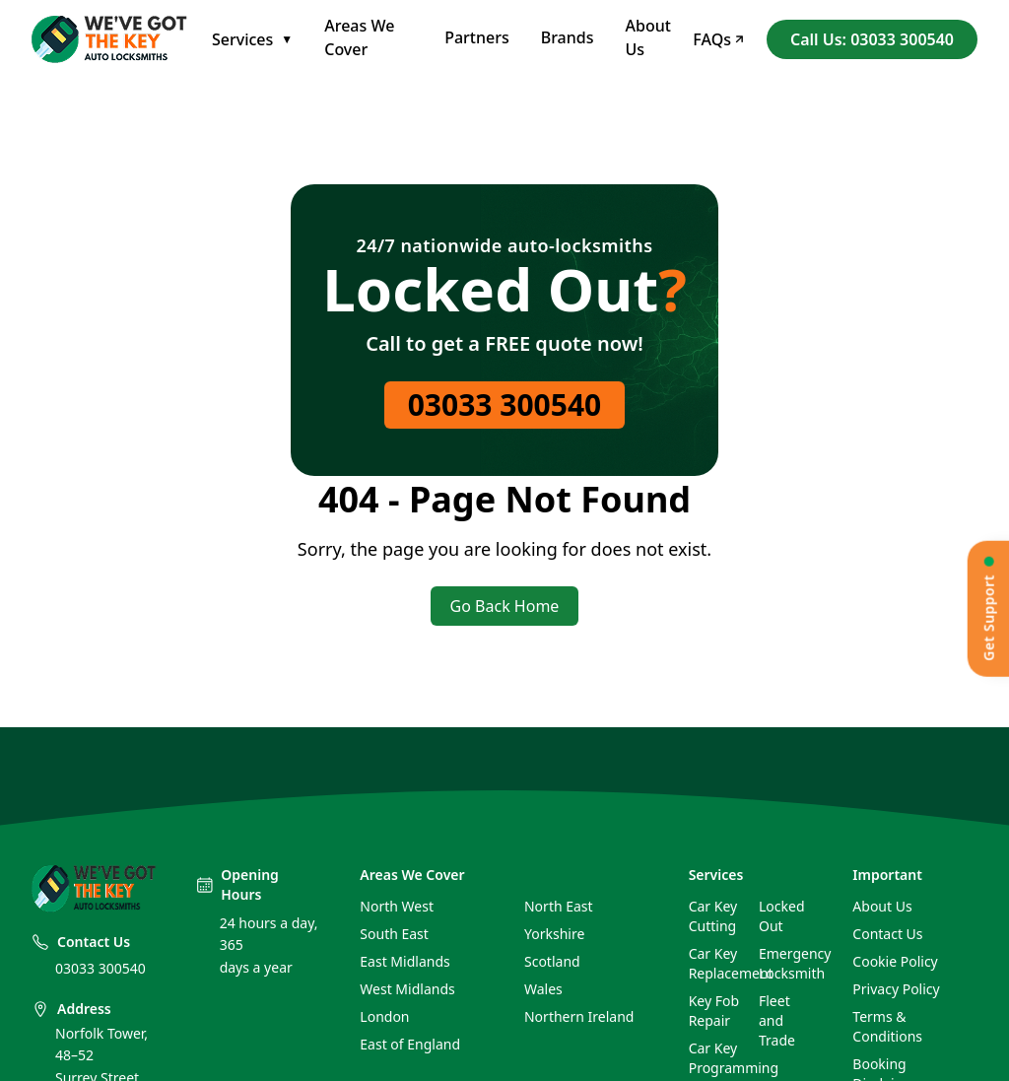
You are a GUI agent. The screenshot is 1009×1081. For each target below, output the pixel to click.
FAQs (718, 39)
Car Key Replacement (716, 963)
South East (394, 933)
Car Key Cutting (713, 916)
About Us (648, 37)
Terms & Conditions (887, 1026)
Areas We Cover (359, 37)
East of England (410, 1044)
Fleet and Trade (777, 1020)
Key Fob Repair (714, 1010)
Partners (476, 37)
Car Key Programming (716, 1058)
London (384, 1016)
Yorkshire (554, 933)
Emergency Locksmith (786, 963)
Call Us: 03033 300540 (872, 39)
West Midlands (407, 989)
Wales (543, 989)
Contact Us (887, 933)
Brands (567, 37)
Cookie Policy (894, 961)
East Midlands (404, 961)
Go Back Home (505, 606)
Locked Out (782, 916)
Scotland (552, 961)
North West (397, 906)
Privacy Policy (895, 989)
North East (558, 906)
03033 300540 (505, 404)
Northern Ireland (579, 1016)
